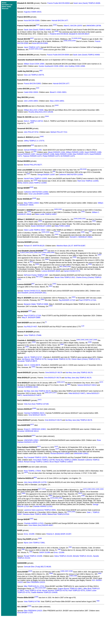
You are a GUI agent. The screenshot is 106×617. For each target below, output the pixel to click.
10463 (73, 297)
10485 (40, 538)
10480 (89, 489)
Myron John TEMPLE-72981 (34, 543)
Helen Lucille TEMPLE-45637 (46, 214)
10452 (56, 234)
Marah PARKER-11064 (56, 152)
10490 (36, 597)
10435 (37, 25)
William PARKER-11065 (75, 152)
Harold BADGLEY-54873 (32, 395)
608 (81, 169)
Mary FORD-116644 (31, 203)
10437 (32, 38)
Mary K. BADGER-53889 (31, 317)
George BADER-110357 (46, 175)
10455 (31, 252)
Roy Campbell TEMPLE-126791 (35, 457)
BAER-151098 (44, 552)
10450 (56, 209)
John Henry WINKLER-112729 (35, 482)
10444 (47, 116)
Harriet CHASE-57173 (72, 271)
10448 (35, 180)
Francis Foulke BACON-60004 (58, 3)
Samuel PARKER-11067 (26, 154)
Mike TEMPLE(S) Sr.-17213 (34, 586)
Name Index (6, 7)
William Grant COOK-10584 (34, 64)
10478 (44, 489)
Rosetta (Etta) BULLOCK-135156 (41, 112)
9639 (35, 477)
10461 (69, 266)
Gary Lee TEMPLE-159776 (34, 75)
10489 (75, 576)
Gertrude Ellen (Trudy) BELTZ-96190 (37, 567)
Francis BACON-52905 (32, 84)
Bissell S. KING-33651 (58, 92)
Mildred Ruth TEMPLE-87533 (58, 514)
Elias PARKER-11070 (81, 154)
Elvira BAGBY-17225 (25, 613)
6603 (40, 70)
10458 (44, 252)
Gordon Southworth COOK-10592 (51, 66)
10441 (37, 49)
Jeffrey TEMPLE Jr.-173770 (34, 141)
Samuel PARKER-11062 (33, 150)
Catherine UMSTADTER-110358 (71, 175)
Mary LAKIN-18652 (57, 101)
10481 (93, 489)
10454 (27, 252)
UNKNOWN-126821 (31, 440)
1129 (82, 326)
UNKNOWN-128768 (93, 26)
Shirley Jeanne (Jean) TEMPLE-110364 (32, 183)
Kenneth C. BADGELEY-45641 (81, 237)
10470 (63, 382)
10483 (102, 489)
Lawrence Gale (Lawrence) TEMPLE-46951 (40, 510)
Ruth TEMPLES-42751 (76, 590)
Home (4, 3)
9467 (60, 266)
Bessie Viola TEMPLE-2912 (65, 277)
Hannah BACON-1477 (60, 21)
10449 (34, 198)
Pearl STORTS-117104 (87, 300)
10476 (26, 472)
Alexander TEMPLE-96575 (27, 361)
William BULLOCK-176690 (33, 110)
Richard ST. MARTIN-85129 (34, 246)
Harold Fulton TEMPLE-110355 (35, 179)
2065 (36, 588)
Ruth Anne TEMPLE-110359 (87, 181)
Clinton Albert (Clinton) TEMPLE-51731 (85, 359)
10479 (85, 489)
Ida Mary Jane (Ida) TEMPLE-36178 (79, 373)
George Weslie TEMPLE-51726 (59, 359)
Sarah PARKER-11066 (93, 152)
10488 (71, 571)
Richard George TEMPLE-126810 (36, 462)
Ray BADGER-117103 (67, 300)
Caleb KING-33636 (31, 92)
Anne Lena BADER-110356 (38, 194)
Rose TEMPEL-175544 (32, 471)
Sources (5, 9)
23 (72, 38)
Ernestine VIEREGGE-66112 (28, 431)
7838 (97, 601)
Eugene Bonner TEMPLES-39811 (70, 589)
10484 (60, 498)
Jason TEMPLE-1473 (32, 47)
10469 (59, 382)
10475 (56, 446)
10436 (55, 25)
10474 (33, 435)
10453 (45, 250)
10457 (40, 252)
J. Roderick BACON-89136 (58, 34)
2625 (32, 145)
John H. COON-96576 (32, 365)
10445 (42, 136)
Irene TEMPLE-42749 (33, 590)
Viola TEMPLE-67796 (32, 602)
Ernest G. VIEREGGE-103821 (35, 429)
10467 (91, 340)
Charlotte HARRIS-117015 (42, 506)
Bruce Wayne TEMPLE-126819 (61, 462)
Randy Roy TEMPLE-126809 (66, 460)
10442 (41, 49)
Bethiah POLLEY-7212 (59, 132)
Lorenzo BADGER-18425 (51, 271)
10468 (95, 340)
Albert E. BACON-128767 (73, 26)
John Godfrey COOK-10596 (74, 66)
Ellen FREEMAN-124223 (36, 582)
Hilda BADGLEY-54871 (77, 393)
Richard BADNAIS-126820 (60, 453)
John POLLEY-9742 (31, 132)
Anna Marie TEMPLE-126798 (44, 460)
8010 (23, 252)
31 (46, 322)
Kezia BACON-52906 (31, 21)
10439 (79, 38)
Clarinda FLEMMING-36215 (27, 387)
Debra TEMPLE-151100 (63, 556)
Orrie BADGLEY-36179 (53, 373)
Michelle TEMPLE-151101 (82, 556)
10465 (82, 340)
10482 (97, 489)
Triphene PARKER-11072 (32, 156)
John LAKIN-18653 (31, 101)
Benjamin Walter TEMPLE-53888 (36, 304)
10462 (54, 284)
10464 (78, 340)
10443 (57, 105)
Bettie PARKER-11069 (63, 154)
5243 (37, 88)
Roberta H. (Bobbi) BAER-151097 (59, 534)
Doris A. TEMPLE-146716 (33, 121)
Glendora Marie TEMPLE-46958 (35, 514)
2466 (70, 547)
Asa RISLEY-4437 (30, 327)
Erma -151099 (29, 534)
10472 (40, 400)
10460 (53, 252)
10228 (30, 571)
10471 (55, 393)
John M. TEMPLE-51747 (33, 357)
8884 (68, 384)
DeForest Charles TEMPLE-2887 (36, 275)
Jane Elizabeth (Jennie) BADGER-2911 (31, 293)
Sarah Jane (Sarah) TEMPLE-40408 (86, 3)
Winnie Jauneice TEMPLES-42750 (55, 590)
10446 (85, 169)
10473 (32, 424)
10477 (40, 489)
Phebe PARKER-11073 (51, 156)
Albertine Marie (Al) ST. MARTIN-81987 (70, 246)
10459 (48, 252)
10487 (66, 571)
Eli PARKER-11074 (68, 156)
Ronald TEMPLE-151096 (33, 556)
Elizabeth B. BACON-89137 (79, 34)
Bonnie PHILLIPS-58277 (33, 165)
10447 (28, 174)
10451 (60, 209)
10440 (74, 41)
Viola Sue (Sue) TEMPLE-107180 (36, 404)
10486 (62, 571)
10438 (75, 38)
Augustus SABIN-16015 (32, 12)
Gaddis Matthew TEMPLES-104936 (44, 592)
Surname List (7, 5)
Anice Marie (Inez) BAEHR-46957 (40, 525)
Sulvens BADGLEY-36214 (87, 385)
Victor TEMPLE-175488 (32, 335)
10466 (87, 340)
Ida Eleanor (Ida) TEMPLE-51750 (34, 359)
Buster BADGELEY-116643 (41, 226)
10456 (36, 252)
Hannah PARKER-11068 (45, 154)
